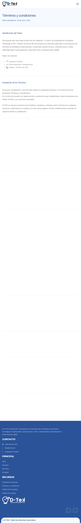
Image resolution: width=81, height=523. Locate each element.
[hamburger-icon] (77, 4)
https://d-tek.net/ (25, 41)
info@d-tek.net (27, 64)
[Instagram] (75, 510)
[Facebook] (68, 510)
